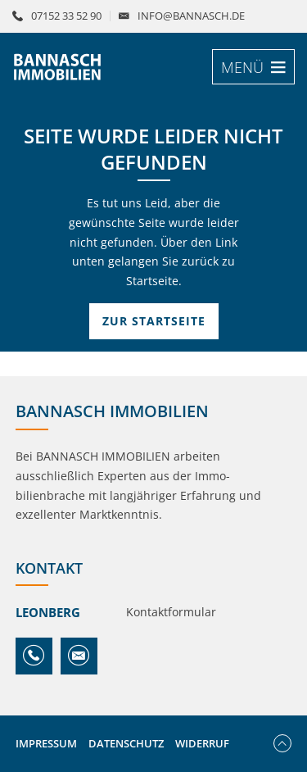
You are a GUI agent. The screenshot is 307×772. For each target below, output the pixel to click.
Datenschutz (126, 743)
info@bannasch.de (191, 16)
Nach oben (282, 743)
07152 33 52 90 (66, 16)
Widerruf (202, 743)
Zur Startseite (153, 321)
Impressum (46, 743)
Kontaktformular (171, 612)
